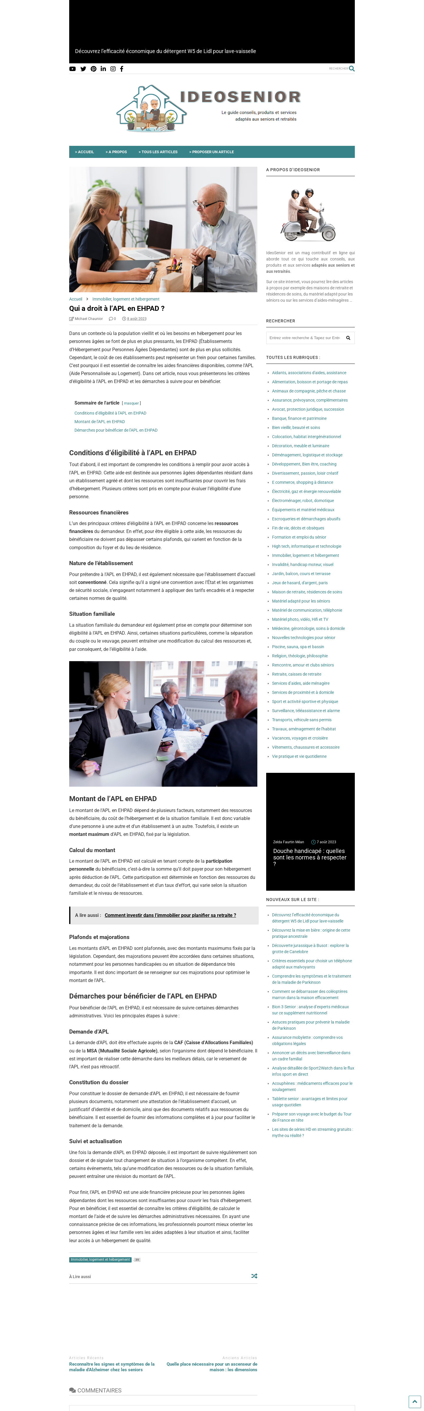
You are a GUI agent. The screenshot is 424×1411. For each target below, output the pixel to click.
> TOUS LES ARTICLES (158, 152)
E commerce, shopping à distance (302, 482)
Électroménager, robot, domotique (303, 500)
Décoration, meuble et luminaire (300, 445)
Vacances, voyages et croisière (300, 738)
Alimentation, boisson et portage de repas (310, 381)
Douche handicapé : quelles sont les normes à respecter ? (310, 857)
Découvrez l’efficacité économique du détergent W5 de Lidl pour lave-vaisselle (165, 51)
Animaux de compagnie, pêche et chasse (309, 391)
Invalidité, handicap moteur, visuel (302, 564)
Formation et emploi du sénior (299, 537)
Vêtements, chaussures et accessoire (305, 747)
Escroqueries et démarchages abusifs (306, 518)
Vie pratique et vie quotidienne (299, 756)
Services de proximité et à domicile (303, 692)
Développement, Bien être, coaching (304, 464)
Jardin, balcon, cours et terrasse (301, 573)
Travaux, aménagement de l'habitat (304, 729)
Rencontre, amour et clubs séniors (303, 665)
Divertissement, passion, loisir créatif (305, 473)
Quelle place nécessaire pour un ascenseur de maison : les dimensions (212, 1367)
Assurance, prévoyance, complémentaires (310, 400)
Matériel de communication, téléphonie (307, 610)
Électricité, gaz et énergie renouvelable (306, 491)
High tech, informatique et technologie (306, 546)
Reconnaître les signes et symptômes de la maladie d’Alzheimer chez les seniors (112, 1367)
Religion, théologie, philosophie (300, 655)
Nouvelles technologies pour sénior (303, 637)
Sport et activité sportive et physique (305, 701)
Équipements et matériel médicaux (303, 509)
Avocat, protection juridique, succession (308, 409)
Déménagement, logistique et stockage (307, 455)
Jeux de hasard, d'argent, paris (300, 582)
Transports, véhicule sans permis (302, 719)
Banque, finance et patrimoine (299, 418)
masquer (131, 403)
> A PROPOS (116, 152)
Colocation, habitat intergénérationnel (306, 436)
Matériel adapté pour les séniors (301, 601)
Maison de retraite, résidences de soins (307, 592)
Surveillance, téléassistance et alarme (306, 710)
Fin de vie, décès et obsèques (298, 528)
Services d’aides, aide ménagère (300, 683)
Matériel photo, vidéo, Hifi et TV (300, 619)
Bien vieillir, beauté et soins (296, 427)
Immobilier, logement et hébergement (305, 555)
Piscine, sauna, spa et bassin (298, 646)
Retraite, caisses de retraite (296, 674)
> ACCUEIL (84, 152)
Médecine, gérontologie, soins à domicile (308, 628)
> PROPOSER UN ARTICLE (211, 152)
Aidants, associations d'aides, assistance (309, 372)
